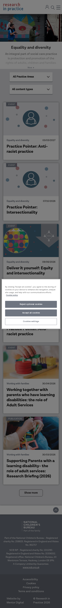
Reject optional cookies (31, 304)
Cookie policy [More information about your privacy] (12, 295)
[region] (30, 304)
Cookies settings (31, 321)
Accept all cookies (31, 313)
